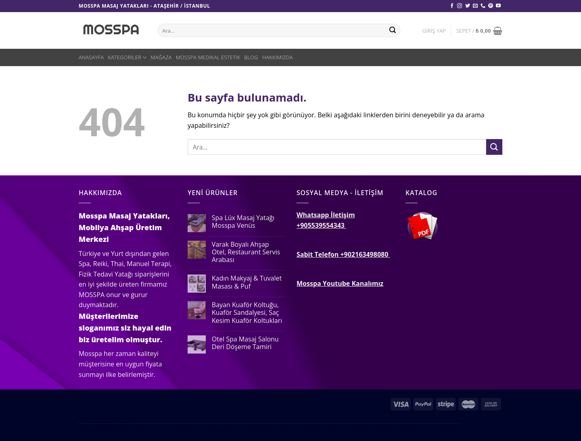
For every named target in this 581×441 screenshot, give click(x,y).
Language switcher (106, 417)
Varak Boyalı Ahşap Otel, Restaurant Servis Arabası (246, 252)
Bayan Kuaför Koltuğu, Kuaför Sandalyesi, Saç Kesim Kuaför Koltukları (247, 313)
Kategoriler (127, 57)
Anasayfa (91, 57)
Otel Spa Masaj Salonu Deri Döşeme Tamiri (245, 343)
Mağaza (160, 57)
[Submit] (494, 147)
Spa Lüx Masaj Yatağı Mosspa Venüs (243, 221)
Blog (251, 57)
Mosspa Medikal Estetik (208, 57)
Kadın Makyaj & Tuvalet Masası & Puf (247, 282)
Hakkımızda (277, 57)
